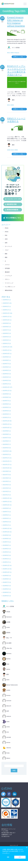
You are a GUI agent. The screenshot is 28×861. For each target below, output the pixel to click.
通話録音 (7, 272)
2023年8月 (6, 397)
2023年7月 (6, 400)
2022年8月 (6, 434)
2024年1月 (6, 384)
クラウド (7, 264)
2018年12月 (6, 565)
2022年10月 (6, 427)
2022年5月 (6, 444)
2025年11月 (6, 316)
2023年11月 (6, 390)
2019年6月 (6, 545)
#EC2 (8, 52)
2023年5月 (6, 407)
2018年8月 (6, 579)
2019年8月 (6, 538)
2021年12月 (6, 461)
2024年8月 (6, 360)
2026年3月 (6, 303)
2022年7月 (6, 437)
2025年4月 (6, 336)
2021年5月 (6, 481)
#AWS (9, 150)
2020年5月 (6, 515)
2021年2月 (6, 491)
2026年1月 (6, 310)
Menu (25, 3)
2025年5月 (6, 333)
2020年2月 (6, 521)
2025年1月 (6, 343)
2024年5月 (6, 370)
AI (5, 261)
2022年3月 (6, 451)
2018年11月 (6, 569)
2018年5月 (6, 589)
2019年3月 (6, 555)
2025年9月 (6, 323)
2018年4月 (6, 592)
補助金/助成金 (8, 290)
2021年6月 (6, 478)
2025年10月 (6, 320)
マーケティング (9, 283)
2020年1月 (6, 525)
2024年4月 (6, 373)
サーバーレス (8, 246)
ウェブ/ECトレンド (10, 286)
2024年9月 (6, 357)
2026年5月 (6, 299)
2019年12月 (6, 528)
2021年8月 (6, 471)
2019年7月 (6, 542)
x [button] (26, 847)
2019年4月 (6, 552)
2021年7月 (6, 474)
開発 (6, 253)
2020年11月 (6, 501)
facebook (9, 794)
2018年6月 (6, 585)
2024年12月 (6, 347)
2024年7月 (6, 363)
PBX (6, 235)
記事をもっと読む (18, 56)
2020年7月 (6, 511)
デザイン (7, 279)
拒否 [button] (8, 857)
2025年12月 (6, 313)
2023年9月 (6, 394)
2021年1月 (6, 495)
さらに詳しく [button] (6, 853)
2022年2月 (6, 454)
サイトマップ (14, 845)
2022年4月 (6, 447)
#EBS (12, 52)
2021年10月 (6, 468)
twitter (3, 794)
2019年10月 (6, 532)
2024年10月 (6, 353)
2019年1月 (6, 562)
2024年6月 (6, 367)
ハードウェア (8, 275)
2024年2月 (6, 380)
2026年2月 (6, 306)
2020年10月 (6, 505)
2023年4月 (6, 410)
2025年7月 (6, 330)
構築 (6, 257)
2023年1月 (6, 417)
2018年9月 (6, 575)
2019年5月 (6, 548)
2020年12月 (6, 498)
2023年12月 (6, 387)
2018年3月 (6, 595)
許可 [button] (20, 857)
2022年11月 (6, 424)
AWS (6, 239)
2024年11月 (6, 350)
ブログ (6, 250)
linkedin (14, 794)
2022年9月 (6, 431)
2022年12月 (6, 421)
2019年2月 (6, 558)
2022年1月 (6, 458)
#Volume (16, 52)
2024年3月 (6, 377)
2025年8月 (6, 326)
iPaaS (6, 228)
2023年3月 (6, 414)
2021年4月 (6, 484)
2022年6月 (6, 441)
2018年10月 (6, 572)
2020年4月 (6, 518)
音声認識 (7, 268)
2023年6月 (6, 404)
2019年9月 (6, 535)
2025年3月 (6, 340)
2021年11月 (6, 464)
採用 (6, 242)
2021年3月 (6, 488)
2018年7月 (6, 582)
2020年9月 (6, 508)
